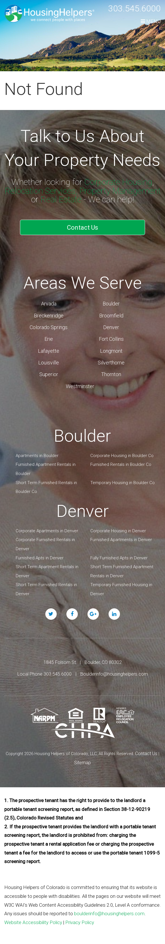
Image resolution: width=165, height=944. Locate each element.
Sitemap (82, 762)
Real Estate (61, 199)
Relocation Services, (41, 191)
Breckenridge (49, 316)
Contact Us (82, 227)
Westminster (80, 386)
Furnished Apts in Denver (40, 557)
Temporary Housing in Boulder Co (122, 482)
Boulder (111, 304)
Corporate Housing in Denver (118, 530)
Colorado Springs (49, 327)
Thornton (111, 374)
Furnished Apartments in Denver (121, 539)
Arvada (48, 304)
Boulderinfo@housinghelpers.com (114, 674)
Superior (48, 374)
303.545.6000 (134, 8)
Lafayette (48, 351)
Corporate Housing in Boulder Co (122, 455)
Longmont (111, 351)
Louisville (48, 363)
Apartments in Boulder (37, 455)
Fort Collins (111, 339)
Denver (111, 327)
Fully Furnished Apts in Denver (119, 557)
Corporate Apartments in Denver (47, 530)
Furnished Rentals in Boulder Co (120, 464)
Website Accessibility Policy (33, 922)
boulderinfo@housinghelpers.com (109, 913)
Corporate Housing (118, 182)
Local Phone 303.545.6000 (44, 674)
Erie (48, 339)
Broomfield (111, 316)
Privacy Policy (79, 922)
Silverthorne (111, 363)
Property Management (120, 191)
